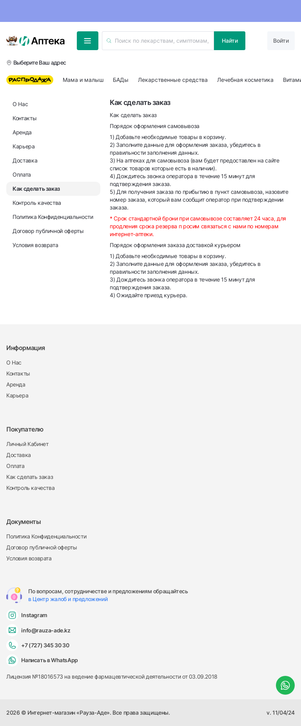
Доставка (18, 454)
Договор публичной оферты (41, 547)
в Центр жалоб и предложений (67, 599)
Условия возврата (29, 558)
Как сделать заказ (29, 476)
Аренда (15, 384)
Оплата (15, 465)
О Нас (14, 362)
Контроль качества (30, 487)
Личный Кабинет (27, 444)
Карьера (17, 395)
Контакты (18, 373)
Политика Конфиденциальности (46, 536)
